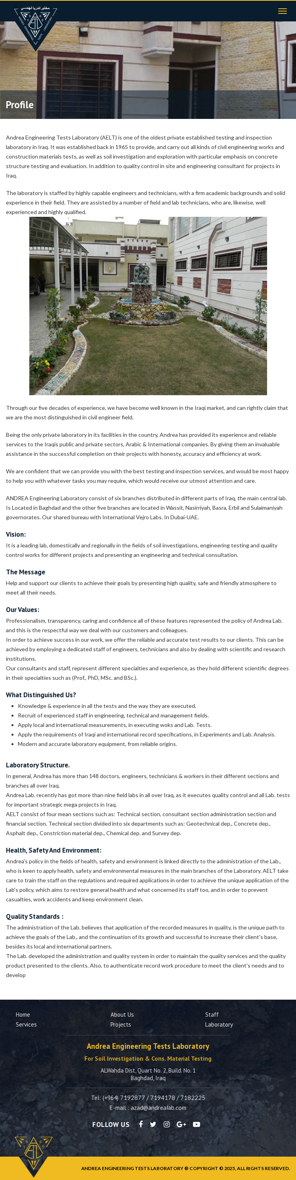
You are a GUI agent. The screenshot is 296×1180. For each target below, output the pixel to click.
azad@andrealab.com (158, 1107)
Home (23, 1014)
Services (26, 1024)
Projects (121, 1024)
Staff (212, 1014)
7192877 (132, 1097)
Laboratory (219, 1024)
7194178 (162, 1097)
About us (122, 1014)
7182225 (192, 1097)
